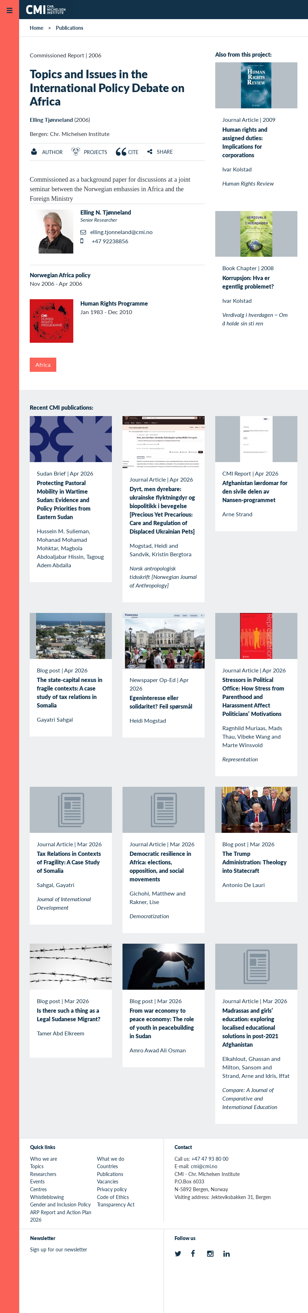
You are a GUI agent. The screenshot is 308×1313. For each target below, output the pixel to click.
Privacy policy (112, 1189)
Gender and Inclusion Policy (60, 1204)
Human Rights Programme (114, 303)
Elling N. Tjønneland (105, 212)
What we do (110, 1158)
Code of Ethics (113, 1196)
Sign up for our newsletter (58, 1249)
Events (37, 1181)
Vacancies (107, 1181)
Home (36, 27)
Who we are (43, 1158)
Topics (37, 1166)
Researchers (43, 1173)
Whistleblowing (47, 1196)
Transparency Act (116, 1204)
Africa (43, 364)
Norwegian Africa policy (60, 275)
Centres (38, 1189)
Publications (69, 27)
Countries (107, 1166)
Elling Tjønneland (51, 119)
